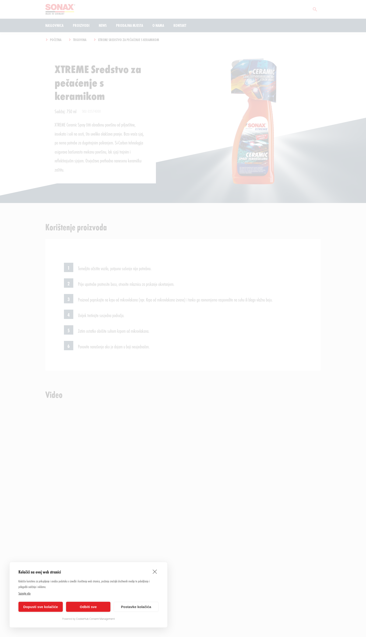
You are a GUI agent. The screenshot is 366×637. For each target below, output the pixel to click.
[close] (154, 571)
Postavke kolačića (136, 607)
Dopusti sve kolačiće (40, 607)
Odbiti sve (88, 607)
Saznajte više (24, 593)
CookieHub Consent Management (95, 618)
